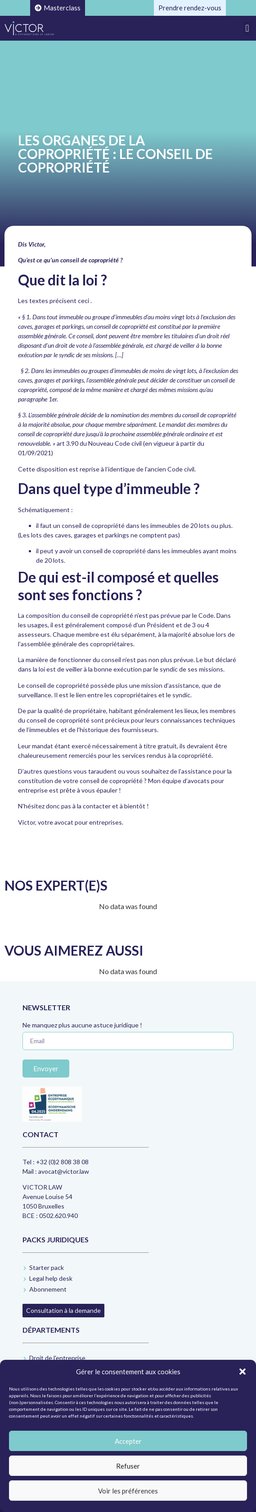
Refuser (128, 1466)
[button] (242, 1371)
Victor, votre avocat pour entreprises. (70, 822)
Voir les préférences (128, 1491)
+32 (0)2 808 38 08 (62, 1162)
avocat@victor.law (63, 1171)
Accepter (128, 1441)
